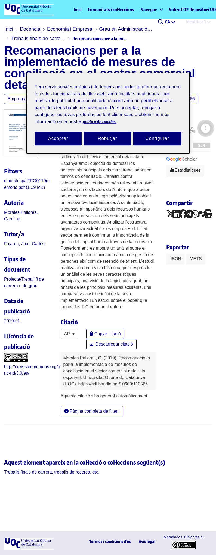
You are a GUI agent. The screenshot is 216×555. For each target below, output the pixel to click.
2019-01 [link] (12, 321)
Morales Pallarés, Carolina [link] (21, 215)
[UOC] (29, 548)
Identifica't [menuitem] (196, 22)
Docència (30, 29)
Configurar (157, 138)
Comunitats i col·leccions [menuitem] (111, 9)
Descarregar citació (111, 344)
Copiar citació (105, 333)
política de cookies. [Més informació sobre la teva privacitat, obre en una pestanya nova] (99, 121)
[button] (160, 22)
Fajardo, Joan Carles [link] (24, 244)
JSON (175, 258)
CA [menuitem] (168, 22)
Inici (77, 9)
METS (196, 258)
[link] (52, 472)
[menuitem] (151, 9)
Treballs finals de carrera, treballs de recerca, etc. (38, 38)
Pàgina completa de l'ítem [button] (92, 411)
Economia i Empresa (69, 29)
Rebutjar (107, 138)
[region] (108, 113)
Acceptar (58, 138)
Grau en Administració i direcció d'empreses (126, 29)
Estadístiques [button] (185, 170)
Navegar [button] (148, 9)
